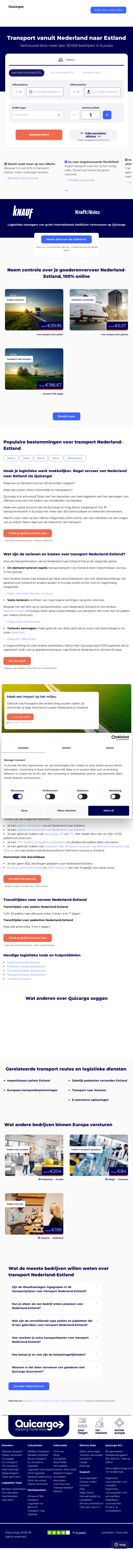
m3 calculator (10, 1492)
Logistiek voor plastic (40, 1469)
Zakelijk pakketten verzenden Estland (99, 1080)
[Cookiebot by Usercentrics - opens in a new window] (114, 737)
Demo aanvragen (90, 1451)
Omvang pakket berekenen (26, 970)
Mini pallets (60, 1465)
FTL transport (10, 1465)
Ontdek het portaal (22, 879)
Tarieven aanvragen (91, 1455)
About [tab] (110, 747)
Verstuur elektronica (40, 1476)
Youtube (122, 1532)
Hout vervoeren (37, 1480)
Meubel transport (38, 1455)
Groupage (8, 1458)
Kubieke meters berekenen (26, 966)
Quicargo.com (30, 1401)
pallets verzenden (29, 825)
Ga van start (17, 661)
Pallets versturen (12, 1455)
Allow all (108, 810)
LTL (62, 834)
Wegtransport (10, 1473)
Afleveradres (78, 84)
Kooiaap (12, 867)
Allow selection (66, 810)
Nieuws (57, 1491)
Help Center (87, 1492)
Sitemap (85, 1465)
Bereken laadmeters (14, 1489)
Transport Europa (49, 1401)
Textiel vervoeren (38, 1484)
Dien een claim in (90, 1507)
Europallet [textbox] (21, 114)
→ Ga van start (20, 717)
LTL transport (10, 1462)
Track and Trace (11, 1476)
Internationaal (10, 1469)
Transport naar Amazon (89, 1090)
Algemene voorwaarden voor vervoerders (116, 1492)
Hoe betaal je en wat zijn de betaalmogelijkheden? (49, 1354)
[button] (66, 416)
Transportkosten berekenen (26, 974)
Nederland (47, 1179)
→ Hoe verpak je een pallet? (49, 334)
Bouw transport (37, 1458)
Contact (84, 1485)
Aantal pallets (91, 108)
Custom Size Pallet (64, 1469)
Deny (24, 810)
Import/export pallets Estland (28, 1080)
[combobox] (18, 92)
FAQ (82, 1489)
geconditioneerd (31, 867)
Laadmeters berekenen (23, 962)
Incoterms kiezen (19, 979)
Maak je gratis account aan (28, 533)
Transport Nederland (71, 1401)
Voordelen (59, 1476)
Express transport (12, 1451)
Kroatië (59, 1179)
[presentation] (44, 92)
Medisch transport (39, 1451)
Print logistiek (36, 1473)
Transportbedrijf (63, 1487)
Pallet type (19, 108)
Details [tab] (66, 747)
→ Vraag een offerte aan (19, 639)
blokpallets (58, 842)
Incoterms (86, 1458)
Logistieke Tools (12, 1482)
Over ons (58, 1451)
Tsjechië (45, 1238)
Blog (56, 1455)
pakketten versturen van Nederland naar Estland (51, 829)
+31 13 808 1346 (114, 1471)
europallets (42, 842)
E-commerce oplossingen (90, 1100)
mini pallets (25, 842)
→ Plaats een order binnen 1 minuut (28, 593)
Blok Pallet (60, 1462)
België (112, 1179)
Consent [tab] (23, 747)
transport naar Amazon (60, 846)
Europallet (59, 1458)
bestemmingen (14, 611)
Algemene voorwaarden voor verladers (116, 1482)
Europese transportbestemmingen (32, 1090)
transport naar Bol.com (93, 846)
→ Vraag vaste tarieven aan (21, 621)
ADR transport (57, 867)
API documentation (91, 1503)
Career (83, 1462)
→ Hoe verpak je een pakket (113, 334)
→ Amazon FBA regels (51, 393)
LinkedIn (107, 1532)
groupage (51, 834)
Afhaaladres (20, 84)
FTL (71, 834)
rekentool (17, 632)
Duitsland (123, 1179)
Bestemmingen (62, 1473)
